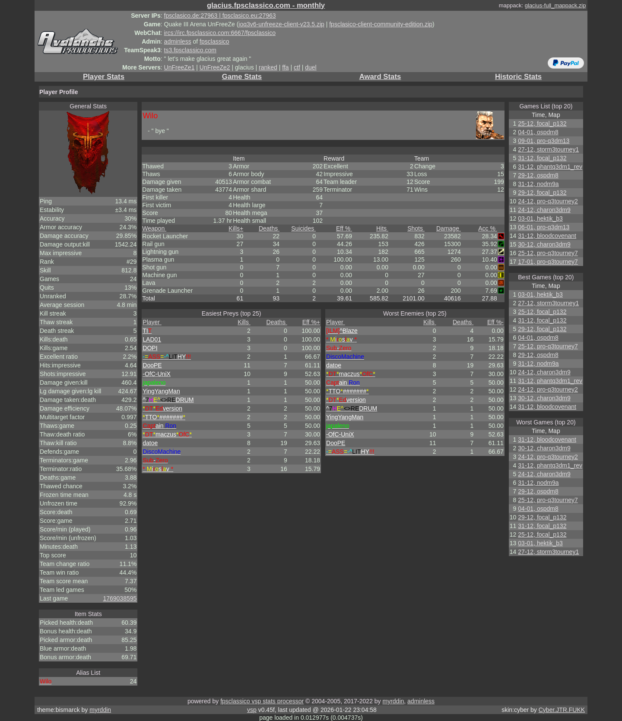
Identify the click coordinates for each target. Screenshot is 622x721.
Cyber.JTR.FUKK (562, 709)
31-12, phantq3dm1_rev (550, 166)
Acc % (487, 228)
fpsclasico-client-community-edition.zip (380, 24)
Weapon (154, 228)
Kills (235, 228)
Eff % (344, 228)
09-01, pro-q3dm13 (543, 140)
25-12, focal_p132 (542, 123)
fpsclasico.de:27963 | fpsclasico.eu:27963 (220, 15)
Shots (416, 228)
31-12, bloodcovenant (547, 235)
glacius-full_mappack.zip (555, 5)
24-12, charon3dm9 (544, 209)
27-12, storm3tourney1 (548, 149)
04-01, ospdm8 (538, 132)
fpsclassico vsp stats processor (262, 701)
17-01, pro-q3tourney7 (548, 261)
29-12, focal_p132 (542, 192)
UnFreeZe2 (215, 67)
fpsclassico (214, 41)
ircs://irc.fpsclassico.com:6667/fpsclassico (220, 32)
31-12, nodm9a (538, 183)
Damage (448, 228)
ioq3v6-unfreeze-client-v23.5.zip (281, 24)
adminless (177, 41)
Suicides (303, 228)
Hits (382, 228)
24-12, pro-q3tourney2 (548, 201)
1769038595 (119, 598)
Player (152, 322)
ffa (285, 67)
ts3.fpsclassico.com (190, 50)
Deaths (269, 228)
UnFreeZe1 (179, 67)
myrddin (393, 701)
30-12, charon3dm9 (544, 244)
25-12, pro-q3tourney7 (548, 253)
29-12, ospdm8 (538, 175)
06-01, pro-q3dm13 (543, 227)
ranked (268, 67)
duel (310, 67)
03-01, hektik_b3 (540, 218)
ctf (297, 67)
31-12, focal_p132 (542, 158)
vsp (252, 709)
